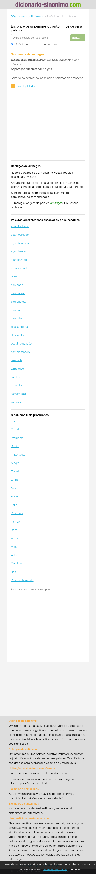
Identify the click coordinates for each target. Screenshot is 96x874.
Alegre (15, 463)
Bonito (15, 446)
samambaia (18, 393)
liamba (15, 377)
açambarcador (20, 243)
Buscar (77, 37)
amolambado (19, 268)
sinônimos (38, 26)
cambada (17, 285)
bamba (15, 276)
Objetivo (16, 563)
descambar (18, 335)
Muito (14, 488)
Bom (14, 530)
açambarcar (19, 251)
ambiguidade (26, 86)
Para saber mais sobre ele (55, 869)
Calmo (15, 479)
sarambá (16, 402)
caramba (16, 318)
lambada (16, 360)
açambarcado (20, 234)
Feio (13, 421)
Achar (14, 555)
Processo (17, 513)
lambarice (17, 368)
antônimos (60, 26)
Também (16, 521)
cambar (16, 310)
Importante (18, 454)
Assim (15, 496)
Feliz (14, 505)
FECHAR (75, 869)
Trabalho (16, 471)
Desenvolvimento (22, 580)
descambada (19, 326)
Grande (16, 429)
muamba (17, 385)
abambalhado (20, 226)
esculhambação (21, 343)
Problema (17, 438)
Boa (13, 572)
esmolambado (20, 352)
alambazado (19, 259)
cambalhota (18, 301)
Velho (14, 546)
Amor (14, 538)
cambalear (18, 293)
